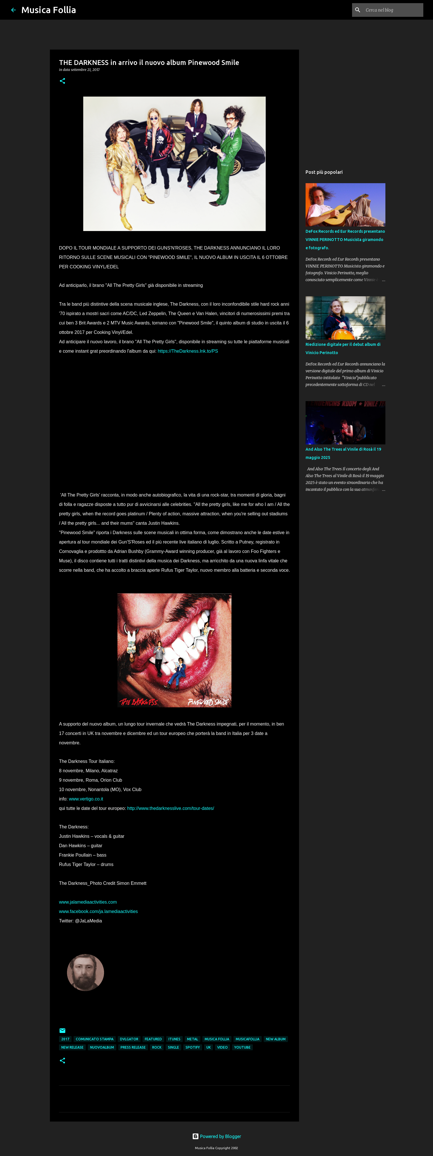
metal (192, 1039)
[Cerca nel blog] (393, 10)
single (173, 1047)
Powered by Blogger (216, 1136)
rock (156, 1047)
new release (72, 1047)
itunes (174, 1039)
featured (153, 1039)
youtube (242, 1047)
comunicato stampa (94, 1039)
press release (133, 1047)
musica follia (217, 1039)
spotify (193, 1047)
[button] (62, 81)
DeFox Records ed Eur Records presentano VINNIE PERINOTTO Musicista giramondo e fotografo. (345, 239)
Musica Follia (48, 10)
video (222, 1047)
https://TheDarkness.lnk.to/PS (188, 351)
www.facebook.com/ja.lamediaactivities (98, 911)
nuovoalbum (102, 1047)
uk (208, 1047)
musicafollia (247, 1039)
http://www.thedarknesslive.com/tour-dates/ (170, 808)
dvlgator (129, 1039)
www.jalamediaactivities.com (88, 902)
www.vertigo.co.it (86, 798)
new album (276, 1039)
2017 (65, 1039)
